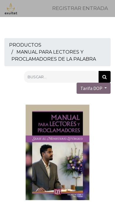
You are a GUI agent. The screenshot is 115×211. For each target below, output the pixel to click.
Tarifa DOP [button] (91, 88)
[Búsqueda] (105, 77)
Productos (25, 45)
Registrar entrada (80, 8)
